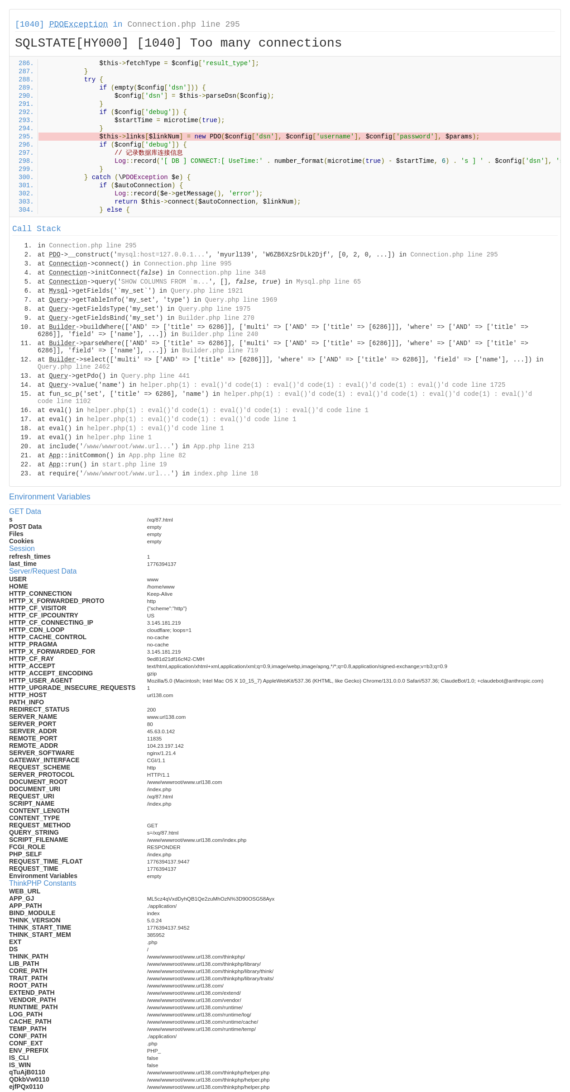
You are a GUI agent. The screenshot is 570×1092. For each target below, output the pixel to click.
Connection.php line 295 (183, 24)
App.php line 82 (157, 455)
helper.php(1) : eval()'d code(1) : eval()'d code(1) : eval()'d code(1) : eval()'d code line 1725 (323, 385)
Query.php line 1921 (207, 290)
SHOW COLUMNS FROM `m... (165, 281)
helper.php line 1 (119, 437)
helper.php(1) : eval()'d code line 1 (155, 428)
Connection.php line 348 (222, 272)
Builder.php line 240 (220, 334)
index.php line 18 (225, 473)
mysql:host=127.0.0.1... (161, 254)
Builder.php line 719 (220, 350)
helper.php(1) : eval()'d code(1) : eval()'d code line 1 (191, 419)
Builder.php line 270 (216, 318)
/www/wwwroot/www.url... (127, 446)
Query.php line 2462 (74, 366)
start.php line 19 (134, 464)
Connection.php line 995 (187, 263)
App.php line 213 (223, 446)
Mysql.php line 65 (328, 281)
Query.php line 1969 (241, 300)
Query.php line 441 (155, 376)
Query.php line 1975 (214, 309)
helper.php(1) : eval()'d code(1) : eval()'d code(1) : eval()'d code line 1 (228, 410)
